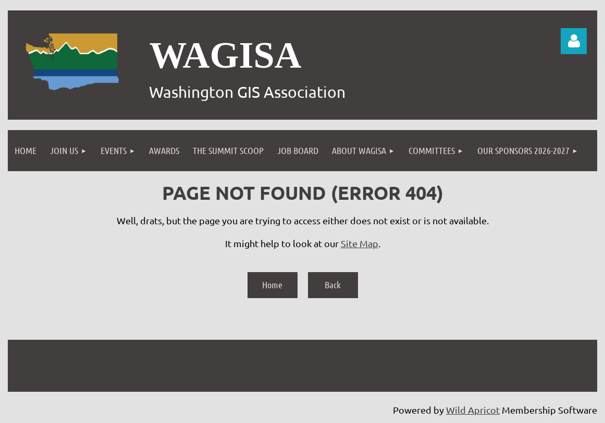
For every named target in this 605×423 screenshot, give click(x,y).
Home (272, 284)
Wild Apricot (473, 409)
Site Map (359, 243)
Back (333, 284)
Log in (574, 41)
